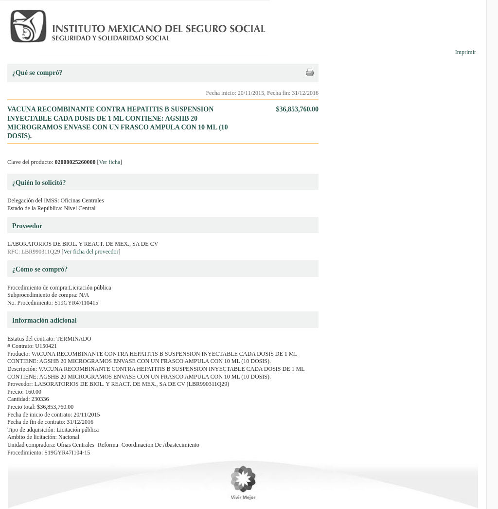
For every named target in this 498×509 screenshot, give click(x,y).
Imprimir (465, 52)
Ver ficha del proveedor (91, 251)
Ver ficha (110, 162)
